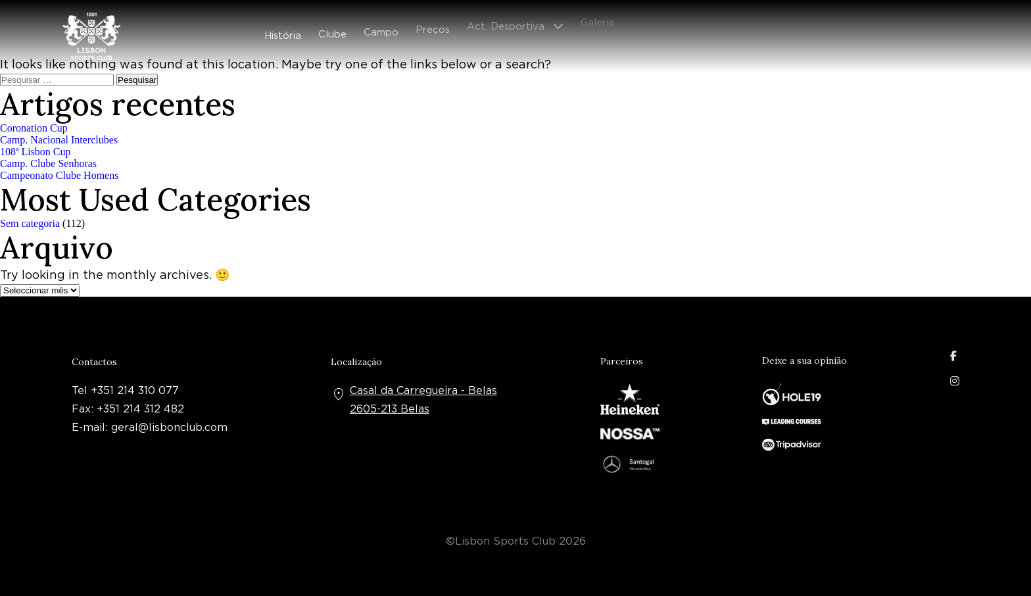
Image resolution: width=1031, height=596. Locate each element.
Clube (332, 31)
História (282, 33)
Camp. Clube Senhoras (48, 163)
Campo (381, 29)
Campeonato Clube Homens (59, 175)
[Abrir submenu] (562, 21)
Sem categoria (30, 223)
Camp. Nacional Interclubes (59, 139)
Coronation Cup (34, 128)
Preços (433, 25)
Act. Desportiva (505, 21)
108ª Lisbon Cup (35, 151)
